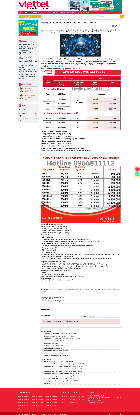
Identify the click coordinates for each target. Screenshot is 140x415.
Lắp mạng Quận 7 (23, 402)
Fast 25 (72, 396)
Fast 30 (81, 396)
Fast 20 (64, 396)
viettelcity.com (49, 282)
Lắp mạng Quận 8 (37, 402)
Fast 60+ (81, 399)
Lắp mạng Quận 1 (23, 396)
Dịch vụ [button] (55, 13)
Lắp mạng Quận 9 (51, 402)
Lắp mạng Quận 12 (51, 405)
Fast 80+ (65, 402)
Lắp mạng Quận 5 (37, 399)
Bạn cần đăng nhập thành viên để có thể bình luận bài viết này (60, 321)
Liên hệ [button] (89, 13)
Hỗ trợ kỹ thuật (31, 95)
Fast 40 (64, 399)
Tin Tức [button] (80, 13)
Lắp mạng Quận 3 (51, 396)
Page (20, 408)
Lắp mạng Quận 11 (37, 405)
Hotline (29, 88)
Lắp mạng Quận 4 (23, 399)
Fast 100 (73, 402)
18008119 (28, 97)
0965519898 (29, 90)
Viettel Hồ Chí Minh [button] (31, 13)
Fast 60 (72, 399)
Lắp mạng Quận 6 (51, 399)
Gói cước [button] (45, 13)
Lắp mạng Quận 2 (37, 396)
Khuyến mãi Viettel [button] (68, 12)
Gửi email (28, 92)
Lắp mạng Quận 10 (23, 405)
